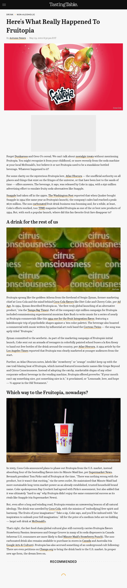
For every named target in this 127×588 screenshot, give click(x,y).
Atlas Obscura (74, 176)
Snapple (11, 195)
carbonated (39, 203)
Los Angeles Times (17, 350)
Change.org (46, 549)
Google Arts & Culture (19, 545)
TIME (41, 208)
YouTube (115, 289)
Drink (9, 14)
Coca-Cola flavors (63, 301)
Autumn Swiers (18, 38)
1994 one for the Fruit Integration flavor (71, 318)
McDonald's (39, 521)
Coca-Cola (117, 108)
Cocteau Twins (92, 327)
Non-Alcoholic (26, 14)
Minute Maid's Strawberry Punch (82, 536)
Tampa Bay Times (38, 310)
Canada (86, 540)
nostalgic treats (85, 156)
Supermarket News (100, 472)
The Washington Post (60, 195)
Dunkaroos (21, 156)
